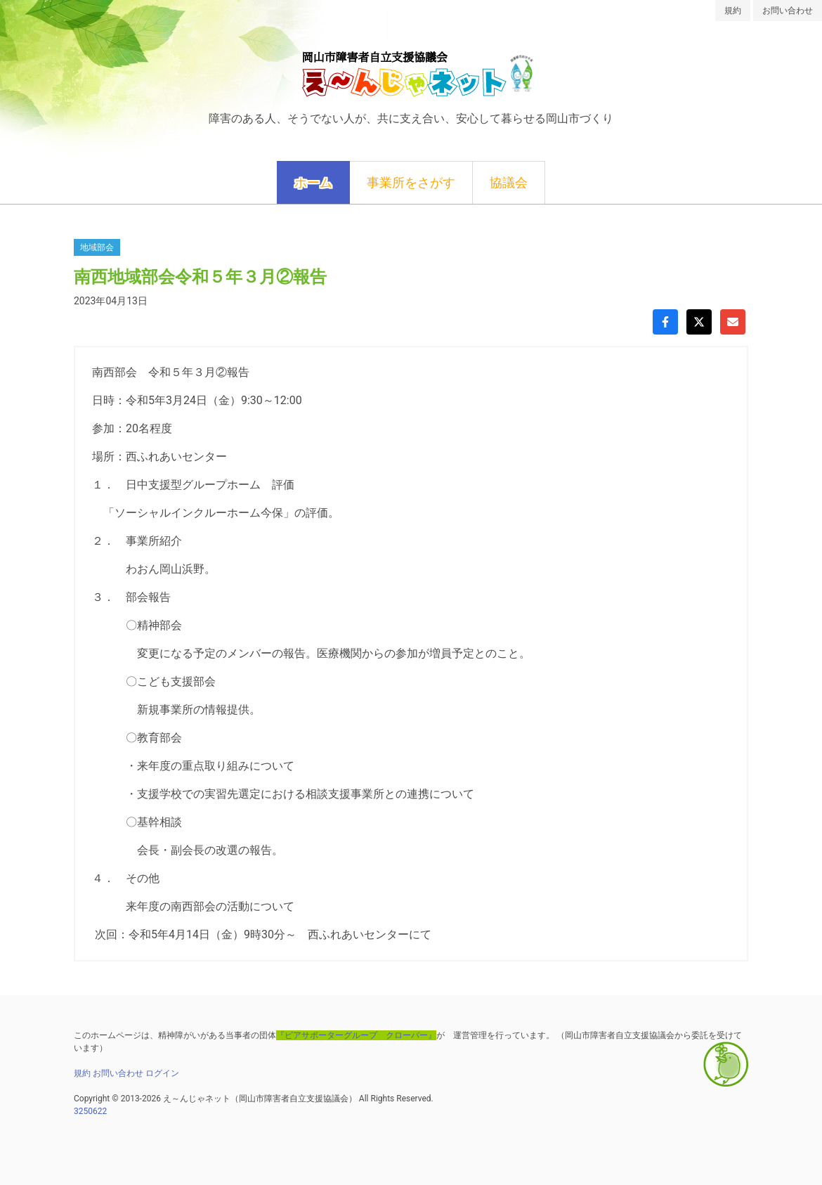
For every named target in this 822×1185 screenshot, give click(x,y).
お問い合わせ (787, 10)
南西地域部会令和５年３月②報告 (200, 277)
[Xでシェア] (699, 322)
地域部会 (97, 247)
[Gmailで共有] (732, 322)
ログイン (162, 1073)
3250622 (90, 1111)
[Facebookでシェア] (665, 322)
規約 (732, 10)
